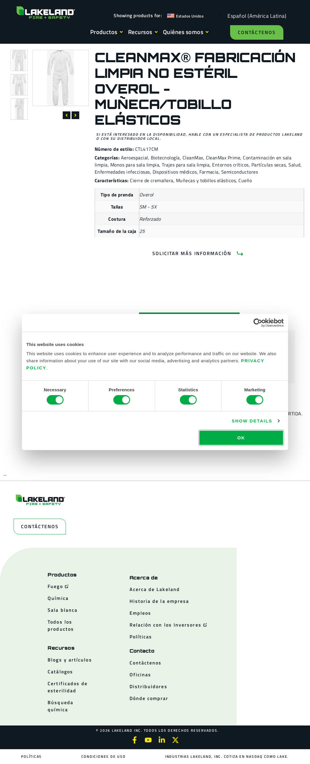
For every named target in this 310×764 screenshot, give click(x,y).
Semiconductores (239, 171)
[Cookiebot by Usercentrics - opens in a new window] (258, 322)
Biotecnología (165, 157)
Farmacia (209, 171)
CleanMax (193, 157)
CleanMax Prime (223, 157)
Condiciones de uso (103, 756)
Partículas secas (268, 164)
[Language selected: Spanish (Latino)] (255, 15)
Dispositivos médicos (175, 171)
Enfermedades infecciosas (122, 171)
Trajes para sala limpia (185, 164)
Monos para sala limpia (134, 164)
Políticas (31, 756)
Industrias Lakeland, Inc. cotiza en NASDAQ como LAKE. (227, 756)
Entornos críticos (230, 164)
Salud (294, 164)
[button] (66, 115)
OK (241, 437)
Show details (252, 420)
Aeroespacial (134, 157)
